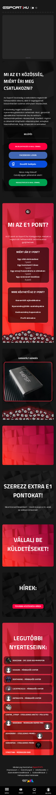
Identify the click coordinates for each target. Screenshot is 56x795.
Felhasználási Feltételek (28, 775)
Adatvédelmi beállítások (18, 772)
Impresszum (12, 770)
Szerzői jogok (26, 770)
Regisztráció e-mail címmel (28, 182)
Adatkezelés (40, 770)
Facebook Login (28, 155)
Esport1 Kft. (38, 767)
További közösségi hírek (28, 606)
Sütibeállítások (38, 772)
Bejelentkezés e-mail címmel (28, 146)
